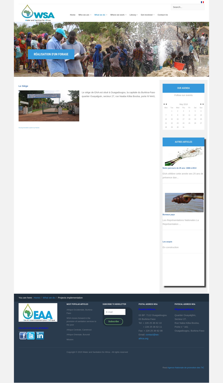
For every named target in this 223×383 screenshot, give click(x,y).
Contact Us (163, 15)
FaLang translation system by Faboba (29, 127)
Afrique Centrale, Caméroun (79, 330)
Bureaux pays (169, 215)
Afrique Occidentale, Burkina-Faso (80, 311)
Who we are (85, 15)
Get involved (148, 15)
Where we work (118, 15)
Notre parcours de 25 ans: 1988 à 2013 (179, 168)
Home (72, 15)
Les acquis (167, 242)
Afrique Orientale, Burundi (78, 334)
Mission (70, 339)
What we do (100, 15)
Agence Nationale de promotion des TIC (185, 367)
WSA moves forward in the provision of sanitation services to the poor (81, 321)
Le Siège (23, 86)
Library (134, 15)
